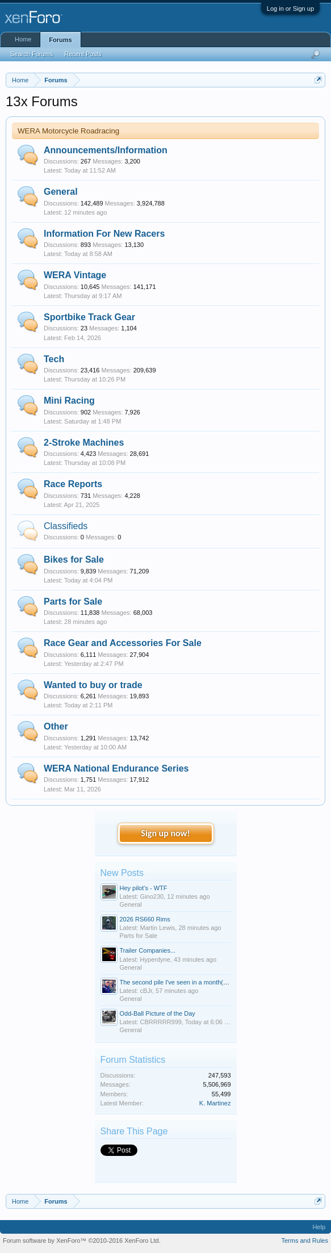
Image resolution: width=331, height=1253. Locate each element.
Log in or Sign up (290, 8)
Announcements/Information (105, 150)
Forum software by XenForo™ (82, 1240)
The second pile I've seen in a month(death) (180, 982)
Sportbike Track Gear (89, 317)
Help (318, 1226)
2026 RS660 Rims (145, 919)
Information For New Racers (104, 233)
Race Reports (73, 484)
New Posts (122, 873)
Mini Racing (69, 400)
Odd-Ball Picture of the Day (157, 1013)
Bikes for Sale (74, 559)
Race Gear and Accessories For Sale (123, 643)
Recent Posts (82, 54)
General (61, 191)
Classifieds (65, 526)
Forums (60, 39)
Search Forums (31, 54)
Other (56, 726)
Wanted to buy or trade (93, 685)
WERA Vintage (75, 275)
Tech (54, 359)
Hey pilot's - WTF (143, 888)
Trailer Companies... (148, 950)
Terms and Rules (304, 1240)
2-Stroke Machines (84, 442)
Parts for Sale (73, 601)
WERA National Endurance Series (116, 768)
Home (23, 39)
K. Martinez (215, 1103)
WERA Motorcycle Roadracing (68, 131)
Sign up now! (165, 833)
